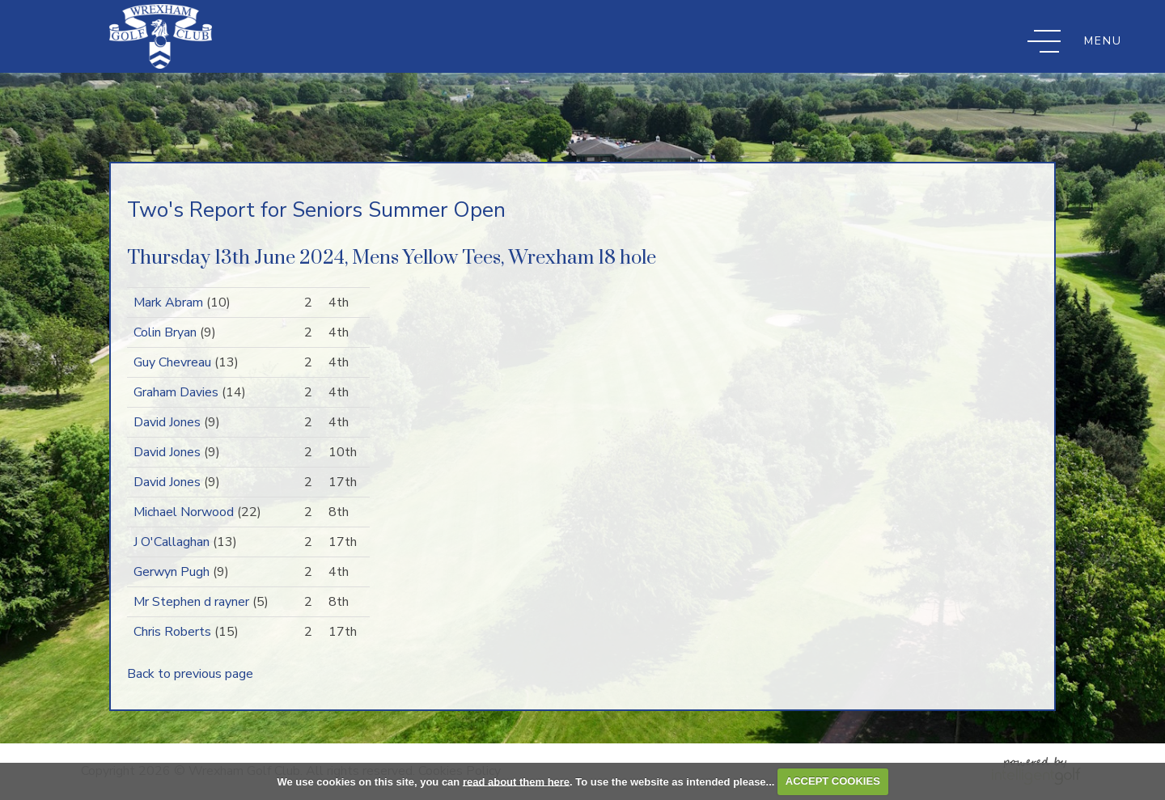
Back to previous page (190, 674)
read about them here (516, 781)
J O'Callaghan (171, 542)
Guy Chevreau (172, 362)
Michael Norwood (183, 512)
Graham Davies (175, 392)
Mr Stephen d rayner (191, 602)
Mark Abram (168, 302)
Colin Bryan (165, 332)
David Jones (167, 422)
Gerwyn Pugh (171, 572)
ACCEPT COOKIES (833, 781)
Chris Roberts (172, 632)
